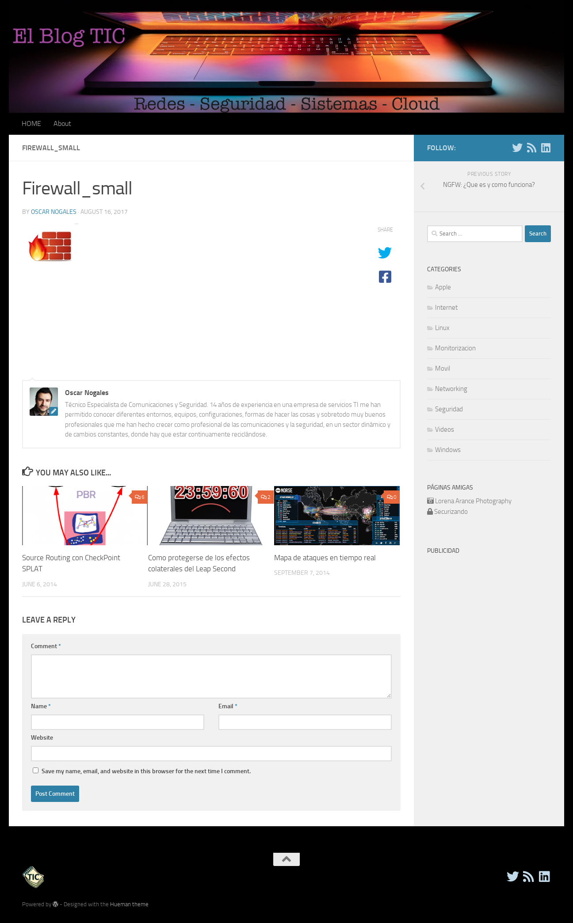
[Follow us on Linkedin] (545, 147)
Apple (443, 287)
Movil (442, 368)
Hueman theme (129, 904)
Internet (446, 307)
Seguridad (449, 409)
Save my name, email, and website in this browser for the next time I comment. (146, 771)
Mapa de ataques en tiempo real (325, 557)
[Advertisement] (500, 614)
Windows (448, 450)
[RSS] (531, 147)
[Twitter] (517, 147)
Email (227, 706)
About (62, 123)
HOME (31, 123)
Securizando (451, 512)
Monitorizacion (455, 348)
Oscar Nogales (53, 212)
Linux (442, 328)
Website (42, 737)
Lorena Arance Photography (473, 501)
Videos (444, 429)
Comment (46, 646)
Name (41, 706)
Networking (451, 389)
